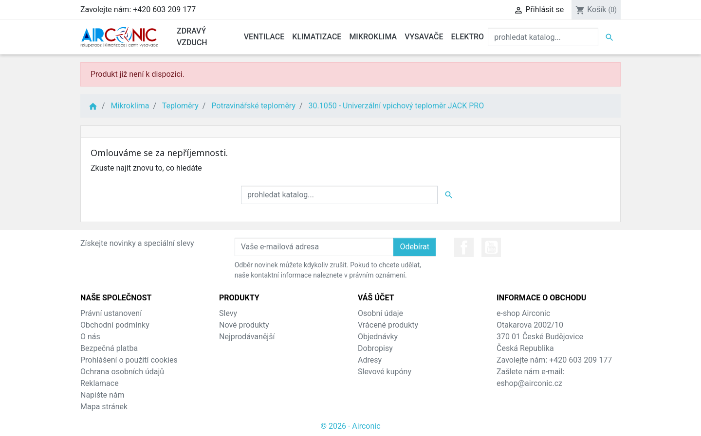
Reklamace (99, 383)
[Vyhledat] (543, 37)
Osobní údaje (380, 313)
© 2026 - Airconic (350, 426)
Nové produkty (244, 325)
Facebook (464, 247)
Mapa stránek (104, 406)
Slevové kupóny (384, 371)
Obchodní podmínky (114, 325)
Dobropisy (375, 348)
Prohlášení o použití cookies (129, 360)
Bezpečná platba (109, 348)
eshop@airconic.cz (529, 383)
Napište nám (102, 395)
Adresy (370, 360)
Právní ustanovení (111, 313)
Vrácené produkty (388, 325)
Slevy (228, 313)
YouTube (491, 247)
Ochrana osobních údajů (122, 371)
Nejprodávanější (247, 336)
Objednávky (378, 336)
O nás (90, 336)
